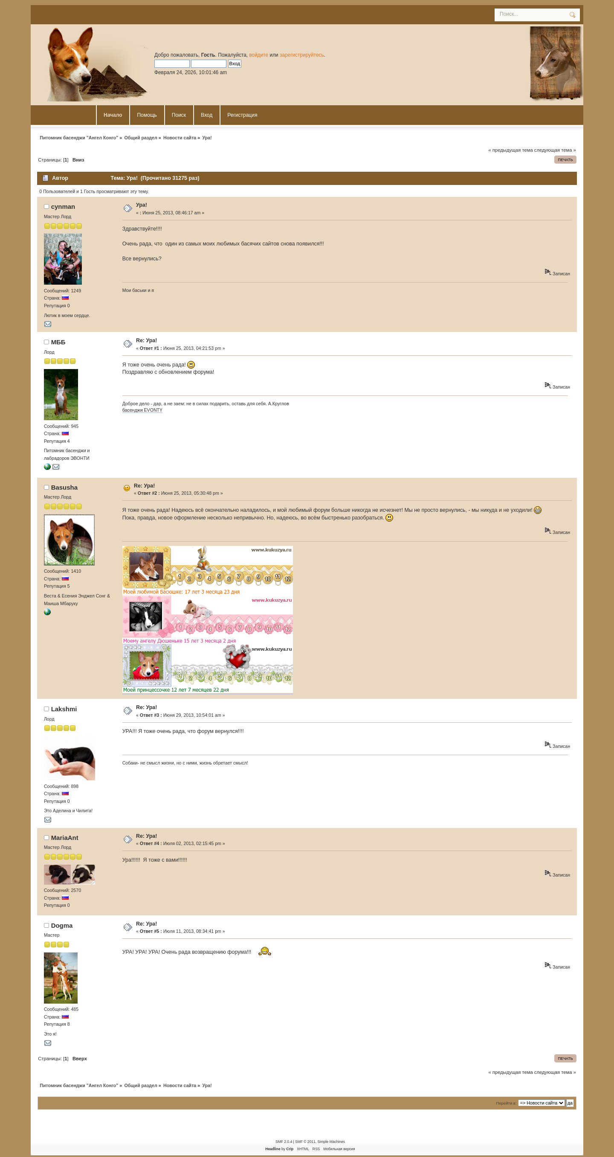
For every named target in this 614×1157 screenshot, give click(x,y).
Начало (113, 115)
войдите (258, 55)
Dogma (62, 925)
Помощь (146, 115)
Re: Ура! (146, 340)
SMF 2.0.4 (283, 1142)
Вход (206, 115)
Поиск (179, 115)
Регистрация (242, 115)
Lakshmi (64, 709)
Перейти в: (506, 1103)
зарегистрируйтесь (302, 55)
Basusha (64, 487)
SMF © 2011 (305, 1142)
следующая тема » (555, 150)
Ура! (141, 205)
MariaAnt (64, 837)
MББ (58, 342)
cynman (63, 206)
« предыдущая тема (510, 150)
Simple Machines (331, 1142)
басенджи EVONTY (142, 410)
